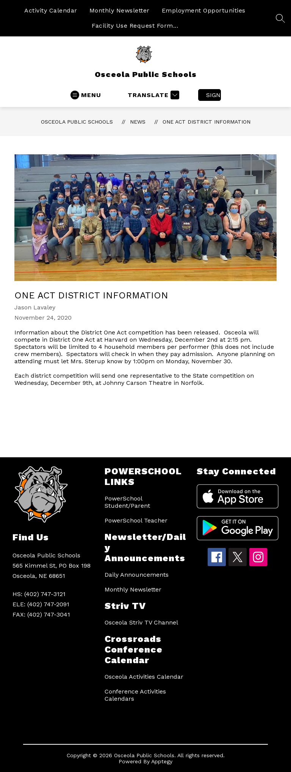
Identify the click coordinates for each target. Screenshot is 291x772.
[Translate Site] (152, 95)
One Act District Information (206, 122)
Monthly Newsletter (119, 10)
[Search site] (280, 18)
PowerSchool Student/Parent (127, 502)
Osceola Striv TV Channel (141, 622)
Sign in (213, 95)
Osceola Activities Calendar (144, 676)
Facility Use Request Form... (135, 25)
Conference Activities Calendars (135, 695)
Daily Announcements (137, 574)
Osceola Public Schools (77, 122)
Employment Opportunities (204, 10)
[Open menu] (85, 95)
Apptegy (161, 761)
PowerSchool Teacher (136, 520)
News (138, 122)
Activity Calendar (50, 10)
